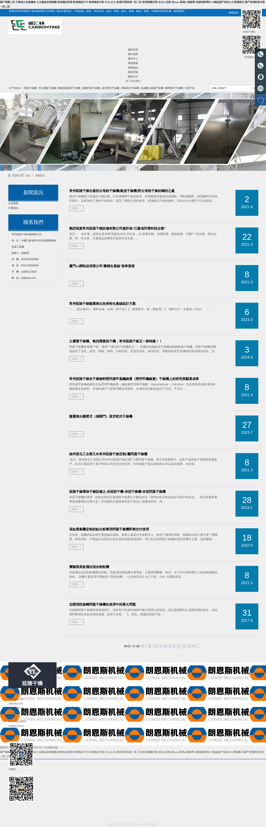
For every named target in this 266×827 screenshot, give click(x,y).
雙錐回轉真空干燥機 (69, 88)
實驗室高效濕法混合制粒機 (89, 567)
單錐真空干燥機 (130, 88)
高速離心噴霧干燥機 (152, 88)
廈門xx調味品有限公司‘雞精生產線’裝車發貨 (102, 266)
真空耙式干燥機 (110, 88)
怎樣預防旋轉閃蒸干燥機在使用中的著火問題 (102, 604)
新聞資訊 (133, 67)
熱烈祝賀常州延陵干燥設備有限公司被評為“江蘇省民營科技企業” (117, 228)
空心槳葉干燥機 (47, 88)
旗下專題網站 (133, 81)
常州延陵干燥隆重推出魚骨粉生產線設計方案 (102, 303)
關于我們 (133, 54)
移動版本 (234, 12)
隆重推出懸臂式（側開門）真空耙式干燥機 (100, 416)
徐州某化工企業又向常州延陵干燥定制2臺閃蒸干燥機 (108, 454)
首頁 (28, 175)
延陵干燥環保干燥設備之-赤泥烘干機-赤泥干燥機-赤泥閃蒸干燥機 (117, 491)
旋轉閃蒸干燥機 (91, 88)
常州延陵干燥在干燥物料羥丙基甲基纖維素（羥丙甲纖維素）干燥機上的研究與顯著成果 (134, 379)
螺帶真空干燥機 (174, 88)
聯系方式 (133, 76)
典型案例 (133, 63)
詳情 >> (76, 208)
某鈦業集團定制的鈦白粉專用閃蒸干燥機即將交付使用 (109, 529)
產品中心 (133, 58)
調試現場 (133, 72)
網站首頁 (133, 49)
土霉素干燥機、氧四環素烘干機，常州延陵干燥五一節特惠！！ (115, 341)
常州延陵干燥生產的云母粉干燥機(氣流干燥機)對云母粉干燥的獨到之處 (122, 191)
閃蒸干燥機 (30, 88)
